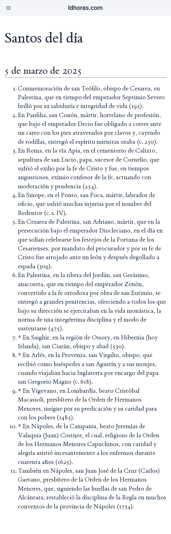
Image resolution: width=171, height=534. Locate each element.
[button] (8, 8)
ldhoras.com (85, 7)
